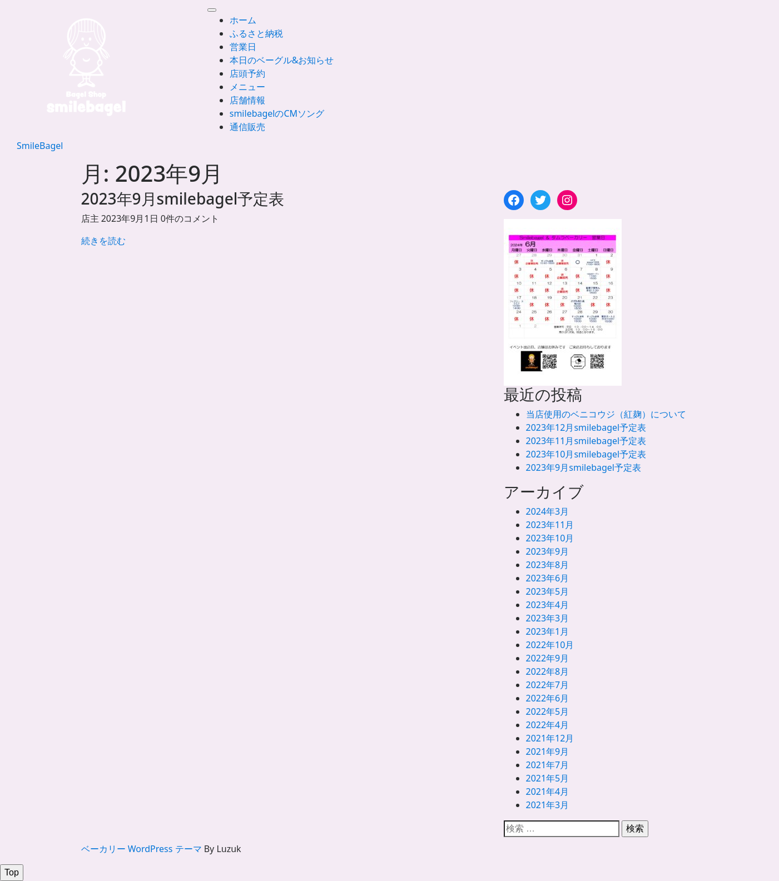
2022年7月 (547, 685)
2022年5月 (547, 711)
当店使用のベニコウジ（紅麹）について (606, 414)
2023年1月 (547, 631)
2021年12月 (550, 738)
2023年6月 (547, 578)
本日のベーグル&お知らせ (282, 60)
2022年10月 (550, 645)
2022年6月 (547, 698)
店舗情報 (247, 100)
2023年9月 (547, 551)
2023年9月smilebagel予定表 (583, 467)
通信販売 (247, 127)
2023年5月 (547, 591)
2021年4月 (547, 791)
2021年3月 (547, 805)
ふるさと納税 (256, 33)
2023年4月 (547, 605)
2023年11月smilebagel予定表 (586, 441)
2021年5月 (547, 778)
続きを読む (103, 241)
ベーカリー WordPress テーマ (141, 849)
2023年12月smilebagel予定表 (586, 427)
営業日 (243, 47)
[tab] (211, 10)
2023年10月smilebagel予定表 (586, 454)
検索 (635, 828)
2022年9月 (547, 658)
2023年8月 (547, 565)
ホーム (243, 20)
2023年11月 (550, 525)
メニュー (247, 87)
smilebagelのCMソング (277, 113)
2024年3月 (547, 511)
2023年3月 (547, 618)
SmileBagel (40, 146)
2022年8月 (547, 671)
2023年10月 (550, 538)
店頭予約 (247, 73)
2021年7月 (547, 765)
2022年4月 (547, 725)
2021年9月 (547, 751)
